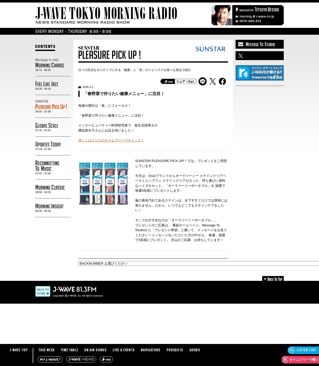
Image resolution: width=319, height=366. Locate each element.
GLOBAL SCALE (53, 127)
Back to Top (273, 278)
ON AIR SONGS (95, 349)
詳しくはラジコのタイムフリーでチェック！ (111, 140)
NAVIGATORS (151, 349)
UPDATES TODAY (53, 146)
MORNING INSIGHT (53, 207)
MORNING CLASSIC (53, 189)
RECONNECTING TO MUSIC (53, 167)
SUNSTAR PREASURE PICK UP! (53, 106)
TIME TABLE (69, 349)
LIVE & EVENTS (124, 349)
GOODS (194, 349)
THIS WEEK (46, 349)
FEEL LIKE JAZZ (53, 85)
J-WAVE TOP (19, 349)
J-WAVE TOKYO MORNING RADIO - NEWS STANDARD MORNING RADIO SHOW (106, 15)
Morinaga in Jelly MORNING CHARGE (53, 64)
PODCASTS (175, 349)
